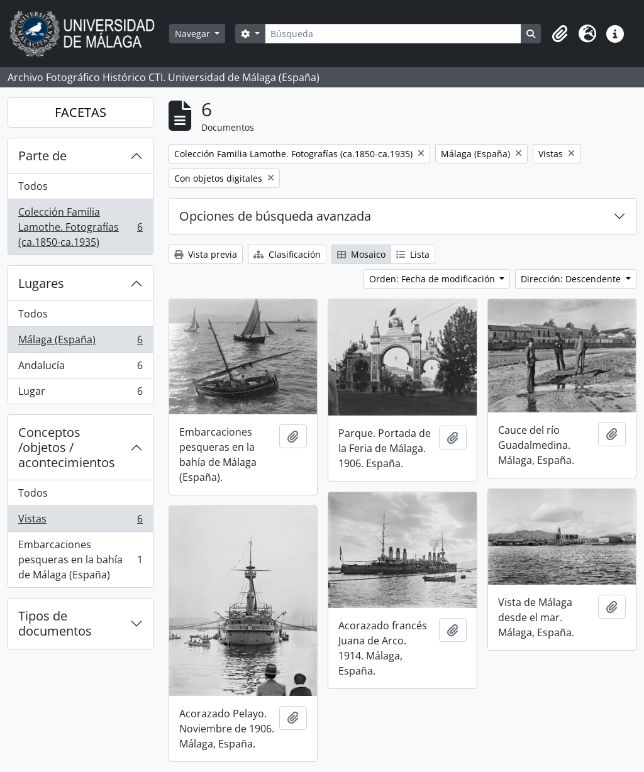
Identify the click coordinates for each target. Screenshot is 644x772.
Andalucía (80, 368)
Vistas (80, 521)
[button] (560, 34)
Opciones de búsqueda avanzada (275, 215)
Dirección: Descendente (572, 279)
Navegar (194, 34)
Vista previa (205, 254)
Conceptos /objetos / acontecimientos (66, 447)
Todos (33, 186)
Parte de (42, 155)
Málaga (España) (80, 342)
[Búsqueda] (393, 33)
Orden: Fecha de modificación (433, 279)
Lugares (41, 283)
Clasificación (287, 254)
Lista (413, 254)
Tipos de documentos (55, 623)
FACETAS (80, 112)
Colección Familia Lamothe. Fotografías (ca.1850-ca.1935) (80, 227)
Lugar (80, 393)
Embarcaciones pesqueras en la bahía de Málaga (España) (80, 560)
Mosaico (361, 254)
